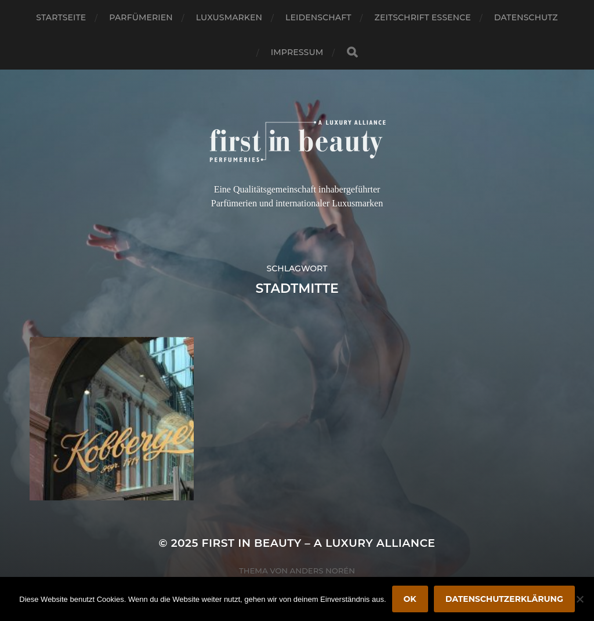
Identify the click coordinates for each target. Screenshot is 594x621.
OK (410, 599)
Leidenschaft (318, 17)
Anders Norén (322, 570)
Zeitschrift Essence (423, 17)
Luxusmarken (229, 17)
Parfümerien (140, 17)
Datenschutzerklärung (504, 599)
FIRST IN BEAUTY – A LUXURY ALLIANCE (319, 543)
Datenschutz (526, 17)
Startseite (61, 17)
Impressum (297, 52)
